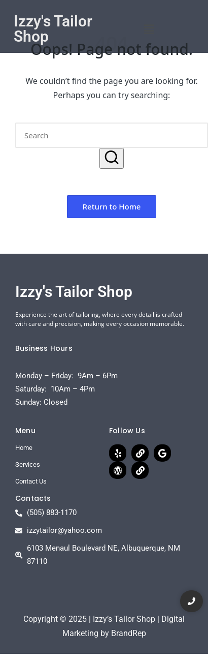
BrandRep (128, 633)
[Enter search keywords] (111, 135)
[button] (148, 29)
